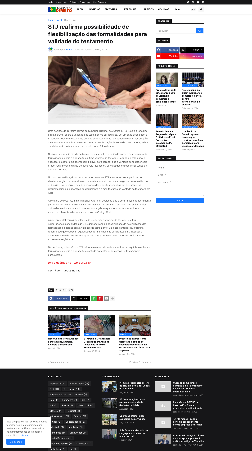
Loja (177, 9)
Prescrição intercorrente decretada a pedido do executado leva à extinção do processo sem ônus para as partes (134, 344)
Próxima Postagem (139, 362)
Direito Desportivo (61, 438)
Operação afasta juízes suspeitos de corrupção (132, 417)
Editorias (111, 9)
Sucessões (83, 443)
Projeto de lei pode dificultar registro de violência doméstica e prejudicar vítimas (166, 96)
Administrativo (59, 416)
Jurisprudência (75, 421)
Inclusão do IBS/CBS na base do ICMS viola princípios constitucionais (187, 405)
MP (53, 405)
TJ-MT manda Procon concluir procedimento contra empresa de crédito (187, 421)
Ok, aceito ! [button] (16, 441)
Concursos (57, 432)
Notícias (94, 9)
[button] (193, 9)
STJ (71, 290)
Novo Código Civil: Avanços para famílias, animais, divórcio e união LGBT (63, 341)
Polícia (67, 405)
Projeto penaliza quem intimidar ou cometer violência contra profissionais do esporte (192, 97)
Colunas (163, 9)
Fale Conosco (99, 2)
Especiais (130, 9)
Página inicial (55, 20)
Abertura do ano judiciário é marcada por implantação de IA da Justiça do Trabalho (188, 438)
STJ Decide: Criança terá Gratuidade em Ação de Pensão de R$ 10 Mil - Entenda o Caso (97, 343)
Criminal (80, 416)
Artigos (149, 9)
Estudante (69, 400)
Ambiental (75, 427)
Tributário (57, 427)
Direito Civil (70, 20)
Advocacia (71, 389)
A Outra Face (79, 383)
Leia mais (24, 435)
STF (85, 400)
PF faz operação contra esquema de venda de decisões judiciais (132, 402)
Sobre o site (61, 2)
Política (81, 394)
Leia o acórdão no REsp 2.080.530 (69, 263)
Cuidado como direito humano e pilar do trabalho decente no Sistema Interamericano (188, 387)
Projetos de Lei (60, 394)
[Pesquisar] (176, 30)
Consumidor (77, 432)
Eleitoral (56, 410)
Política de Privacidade (80, 2)
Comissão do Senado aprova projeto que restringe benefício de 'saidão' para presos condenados (193, 138)
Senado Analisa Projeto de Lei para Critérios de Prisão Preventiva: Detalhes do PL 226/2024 (166, 138)
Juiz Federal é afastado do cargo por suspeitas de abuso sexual (133, 433)
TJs (54, 400)
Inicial (50, 2)
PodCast (73, 410)
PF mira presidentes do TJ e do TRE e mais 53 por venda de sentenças (134, 385)
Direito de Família (61, 443)
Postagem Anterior (59, 362)
